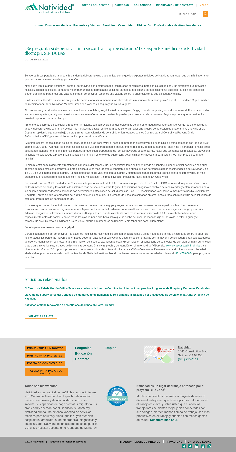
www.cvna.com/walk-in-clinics (183, 245)
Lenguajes (83, 348)
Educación (83, 353)
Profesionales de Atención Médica (177, 25)
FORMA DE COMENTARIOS (44, 363)
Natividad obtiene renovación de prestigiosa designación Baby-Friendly (69, 305)
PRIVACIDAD (174, 441)
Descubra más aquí (163, 420)
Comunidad (126, 25)
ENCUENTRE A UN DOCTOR (45, 348)
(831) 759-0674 (183, 253)
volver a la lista (41, 316)
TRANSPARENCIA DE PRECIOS (140, 441)
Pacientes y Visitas (86, 25)
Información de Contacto (175, 5)
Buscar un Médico (58, 25)
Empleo (111, 348)
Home (38, 25)
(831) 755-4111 (188, 359)
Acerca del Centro (95, 5)
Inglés (203, 5)
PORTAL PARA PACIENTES (44, 355)
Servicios (109, 25)
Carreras (122, 5)
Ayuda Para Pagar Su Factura (46, 372)
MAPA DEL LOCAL (199, 441)
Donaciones (142, 5)
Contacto (82, 359)
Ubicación (144, 25)
